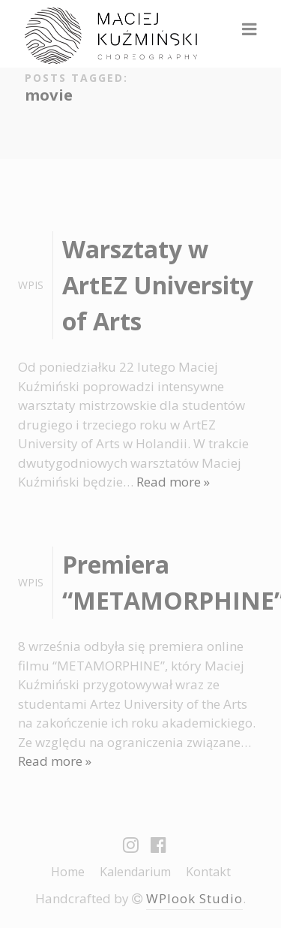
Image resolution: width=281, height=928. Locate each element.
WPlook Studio (194, 898)
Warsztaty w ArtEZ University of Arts (157, 285)
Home (68, 871)
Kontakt (208, 871)
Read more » (173, 481)
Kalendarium (135, 871)
